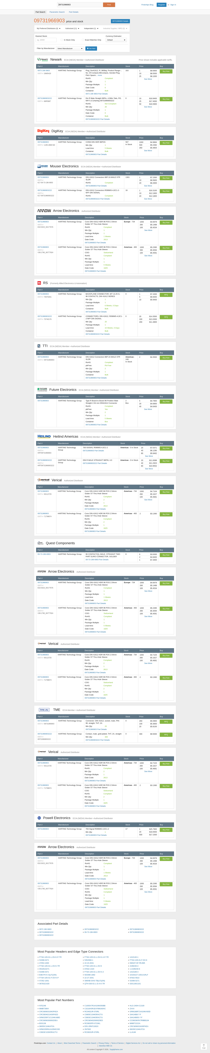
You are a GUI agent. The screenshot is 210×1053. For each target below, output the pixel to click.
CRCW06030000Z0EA (48, 1020)
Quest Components (58, 543)
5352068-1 (88, 960)
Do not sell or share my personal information (159, 1043)
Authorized (72, 28)
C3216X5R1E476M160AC (95, 1009)
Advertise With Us (105, 1046)
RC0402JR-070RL (91, 1011)
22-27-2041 (89, 978)
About (59, 1043)
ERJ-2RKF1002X (91, 1026)
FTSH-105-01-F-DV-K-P (49, 978)
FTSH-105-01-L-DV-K (93, 966)
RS (62, 283)
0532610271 (44, 969)
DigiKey (71, 131)
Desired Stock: (46, 38)
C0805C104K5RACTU (93, 1014)
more (100, 75)
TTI (64, 346)
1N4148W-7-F (135, 1014)
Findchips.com (43, 4)
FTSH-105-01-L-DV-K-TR (49, 966)
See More (148, 79)
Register (161, 5)
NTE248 (42, 1006)
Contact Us (51, 1043)
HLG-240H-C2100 (137, 1006)
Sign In (173, 5)
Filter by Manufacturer (46, 48)
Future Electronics (78, 389)
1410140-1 (134, 957)
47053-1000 (44, 963)
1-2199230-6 (135, 969)
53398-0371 (44, 972)
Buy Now (166, 71)
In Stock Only (68, 40)
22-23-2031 (89, 963)
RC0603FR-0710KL (92, 1023)
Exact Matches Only (91, 40)
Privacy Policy (104, 1043)
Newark (71, 59)
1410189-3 (134, 972)
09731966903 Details (120, 21)
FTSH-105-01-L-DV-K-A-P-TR (96, 957)
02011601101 (135, 984)
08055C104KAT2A (46, 1026)
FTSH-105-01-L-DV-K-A (94, 972)
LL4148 (133, 1032)
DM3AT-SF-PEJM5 (137, 963)
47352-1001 (44, 981)
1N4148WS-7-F (136, 1017)
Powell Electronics (75, 818)
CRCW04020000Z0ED (93, 1020)
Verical (60, 480)
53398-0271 (134, 981)
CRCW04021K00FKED (48, 1014)
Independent (92, 28)
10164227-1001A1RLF (139, 975)
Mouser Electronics (79, 166)
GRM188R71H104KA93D (140, 1011)
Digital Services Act (133, 1043)
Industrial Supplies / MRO (115, 28)
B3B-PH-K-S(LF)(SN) (48, 975)
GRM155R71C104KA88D (49, 1017)
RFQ (166, 295)
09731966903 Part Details (96, 154)
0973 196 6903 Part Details (97, 94)
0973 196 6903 (44, 70)
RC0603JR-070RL (91, 1032)
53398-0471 (44, 960)
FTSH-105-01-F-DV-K (138, 960)
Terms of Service (117, 1043)
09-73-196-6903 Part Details (97, 560)
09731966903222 (45, 98)
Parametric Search (89, 1043)
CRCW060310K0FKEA (48, 1011)
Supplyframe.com (116, 1049)
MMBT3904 (44, 1009)
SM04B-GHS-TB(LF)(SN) (94, 981)
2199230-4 (134, 966)
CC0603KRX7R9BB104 (139, 1020)
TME (66, 710)
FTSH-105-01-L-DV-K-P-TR (50, 957)
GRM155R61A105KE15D (49, 1029)
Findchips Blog (147, 5)
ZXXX (132, 1009)
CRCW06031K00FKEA (139, 1026)
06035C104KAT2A (137, 1029)
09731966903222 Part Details (98, 119)
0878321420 (44, 984)
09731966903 (43, 142)
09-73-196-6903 (44, 554)
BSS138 (42, 1023)
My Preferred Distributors (49, 28)
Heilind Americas (79, 436)
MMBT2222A (135, 1023)
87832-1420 (89, 969)
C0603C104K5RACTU (93, 1017)
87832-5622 (134, 978)
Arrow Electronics (69, 211)
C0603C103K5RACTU (48, 1032)
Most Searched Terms (72, 1043)
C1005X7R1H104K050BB (94, 1006)
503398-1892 (89, 975)
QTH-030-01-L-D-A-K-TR (94, 984)
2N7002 (87, 1029)
